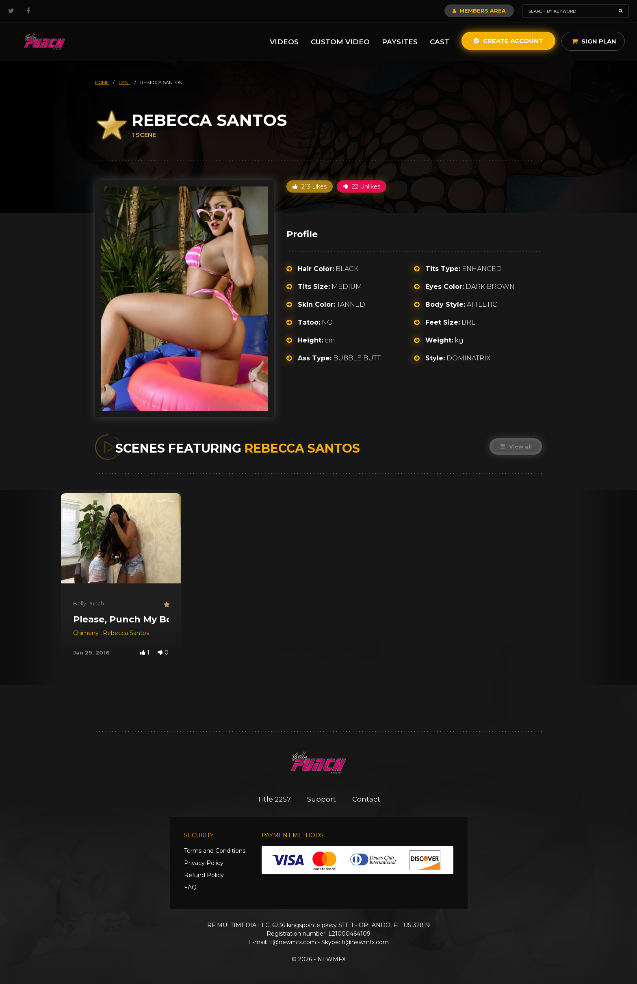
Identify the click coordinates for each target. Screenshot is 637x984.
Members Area (479, 10)
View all (516, 446)
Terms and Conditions (214, 850)
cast (124, 82)
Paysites (400, 42)
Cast (439, 42)
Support (321, 799)
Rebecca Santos (126, 633)
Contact (366, 799)
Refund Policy (204, 875)
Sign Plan (594, 41)
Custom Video (340, 42)
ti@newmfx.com (292, 942)
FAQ (190, 887)
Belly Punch (88, 603)
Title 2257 (274, 799)
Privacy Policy (203, 863)
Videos (284, 42)
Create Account (508, 41)
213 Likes (309, 186)
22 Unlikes (361, 186)
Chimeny (86, 633)
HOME (102, 82)
